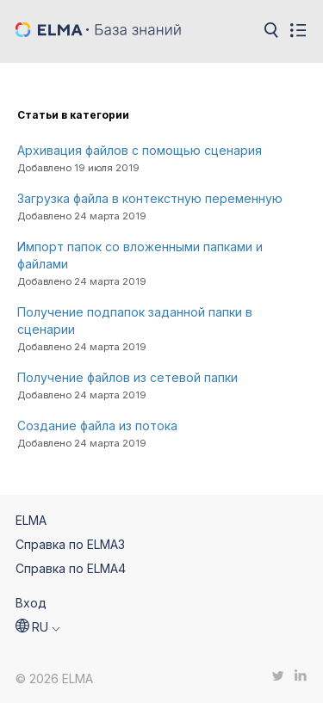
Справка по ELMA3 (70, 544)
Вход (31, 602)
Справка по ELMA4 (71, 568)
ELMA (31, 520)
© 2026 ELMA (54, 678)
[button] (38, 627)
